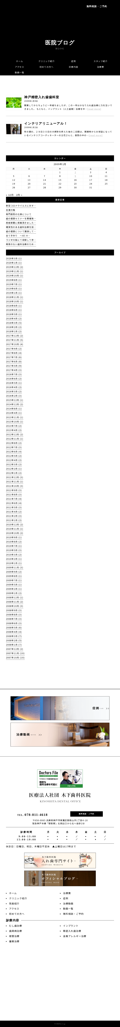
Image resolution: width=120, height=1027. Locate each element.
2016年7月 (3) (14, 374)
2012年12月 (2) (14, 434)
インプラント (70, 925)
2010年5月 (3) (14, 550)
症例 (65, 898)
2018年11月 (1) (14, 297)
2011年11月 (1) (14, 481)
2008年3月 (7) (14, 636)
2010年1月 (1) (14, 563)
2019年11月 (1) (14, 271)
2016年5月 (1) (14, 382)
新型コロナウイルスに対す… (21, 205)
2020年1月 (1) (14, 262)
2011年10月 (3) (14, 485)
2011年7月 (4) (14, 498)
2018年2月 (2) (14, 327)
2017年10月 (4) (14, 344)
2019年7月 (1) (14, 284)
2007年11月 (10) (15, 653)
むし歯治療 (15, 925)
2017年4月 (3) (14, 370)
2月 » (19, 194)
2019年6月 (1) (14, 288)
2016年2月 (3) (14, 395)
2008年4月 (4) (14, 631)
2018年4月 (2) (14, 318)
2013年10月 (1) (14, 421)
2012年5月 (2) (14, 455)
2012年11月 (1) (14, 438)
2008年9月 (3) (14, 610)
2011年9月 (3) (14, 490)
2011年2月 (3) (14, 515)
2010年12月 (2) (14, 524)
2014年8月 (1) (14, 408)
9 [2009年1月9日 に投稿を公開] (75, 176)
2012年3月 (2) (14, 464)
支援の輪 (10, 209)
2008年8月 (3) (14, 614)
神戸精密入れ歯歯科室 (41, 97)
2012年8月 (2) (14, 443)
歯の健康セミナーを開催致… (21, 218)
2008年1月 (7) (14, 644)
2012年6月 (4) (14, 451)
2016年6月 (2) (14, 378)
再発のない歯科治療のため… (21, 244)
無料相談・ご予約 (97, 6)
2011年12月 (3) (14, 477)
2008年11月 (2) (14, 601)
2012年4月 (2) (14, 460)
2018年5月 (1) (14, 314)
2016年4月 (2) (14, 387)
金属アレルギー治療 (74, 936)
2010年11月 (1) (14, 528)
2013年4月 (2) (14, 430)
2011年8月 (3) (14, 494)
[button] (73, 67)
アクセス (14, 908)
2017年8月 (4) (14, 352)
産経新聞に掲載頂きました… (21, 222)
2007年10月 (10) (15, 657)
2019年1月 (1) (14, 292)
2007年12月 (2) (14, 649)
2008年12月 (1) (14, 597)
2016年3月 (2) (14, 391)
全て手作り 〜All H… (18, 235)
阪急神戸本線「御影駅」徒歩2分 (21, 18)
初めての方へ (17, 913)
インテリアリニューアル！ (45, 123)
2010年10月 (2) (14, 533)
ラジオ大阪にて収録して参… (21, 239)
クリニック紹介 (18, 898)
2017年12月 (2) (14, 335)
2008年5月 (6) (14, 627)
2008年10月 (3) (14, 606)
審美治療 (14, 941)
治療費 (67, 893)
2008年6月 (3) (14, 623)
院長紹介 (14, 903)
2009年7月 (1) (14, 580)
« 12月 (10, 194)
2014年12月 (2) (14, 404)
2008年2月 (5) (14, 640)
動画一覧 (68, 908)
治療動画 (68, 903)
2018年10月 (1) (14, 301)
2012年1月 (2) (14, 473)
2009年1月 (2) (14, 593)
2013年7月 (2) (14, 425)
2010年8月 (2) (14, 541)
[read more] (94, 108)
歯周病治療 (15, 931)
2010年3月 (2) (14, 554)
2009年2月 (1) (14, 588)
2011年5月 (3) (14, 507)
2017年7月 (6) (14, 357)
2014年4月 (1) (14, 412)
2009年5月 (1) (14, 584)
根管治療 (14, 936)
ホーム (13, 893)
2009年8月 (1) (14, 576)
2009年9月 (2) (14, 571)
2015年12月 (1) (14, 400)
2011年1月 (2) (14, 520)
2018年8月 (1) (14, 305)
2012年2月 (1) (14, 468)
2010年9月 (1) (14, 537)
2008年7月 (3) (14, 618)
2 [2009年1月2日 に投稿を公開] (75, 172)
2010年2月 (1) (14, 558)
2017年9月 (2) (14, 348)
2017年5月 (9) (14, 365)
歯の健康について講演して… (21, 231)
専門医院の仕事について (18, 214)
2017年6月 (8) (14, 361)
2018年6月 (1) (14, 310)
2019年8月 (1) (14, 280)
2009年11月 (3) (14, 567)
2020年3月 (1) (14, 258)
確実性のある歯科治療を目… (21, 227)
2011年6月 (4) (14, 503)
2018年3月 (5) (14, 322)
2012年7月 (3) (14, 447)
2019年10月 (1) (14, 275)
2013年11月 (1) (14, 417)
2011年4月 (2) (14, 511)
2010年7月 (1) (14, 545)
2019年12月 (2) (14, 267)
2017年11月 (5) (14, 339)
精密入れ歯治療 (72, 931)
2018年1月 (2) (14, 331)
